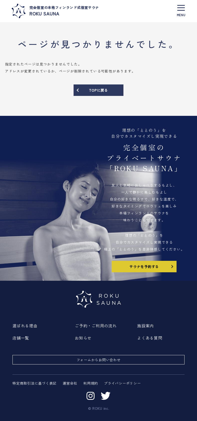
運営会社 (70, 383)
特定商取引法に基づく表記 (34, 383)
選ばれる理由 (25, 326)
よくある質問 (149, 338)
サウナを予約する (151, 266)
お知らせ (83, 338)
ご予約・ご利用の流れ (96, 326)
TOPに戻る (92, 90)
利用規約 (90, 383)
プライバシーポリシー (122, 383)
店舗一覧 (20, 338)
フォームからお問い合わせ (99, 359)
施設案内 (145, 326)
